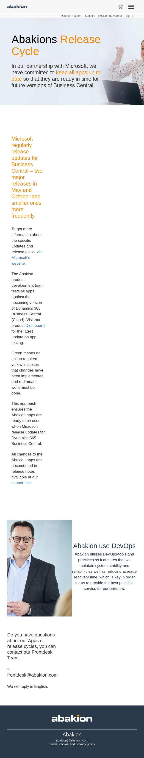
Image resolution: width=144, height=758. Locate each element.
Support (89, 15)
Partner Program (71, 15)
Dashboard (34, 325)
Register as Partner (110, 15)
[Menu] (131, 7)
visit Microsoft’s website (27, 258)
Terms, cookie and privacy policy (72, 744)
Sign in (130, 15)
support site (21, 483)
